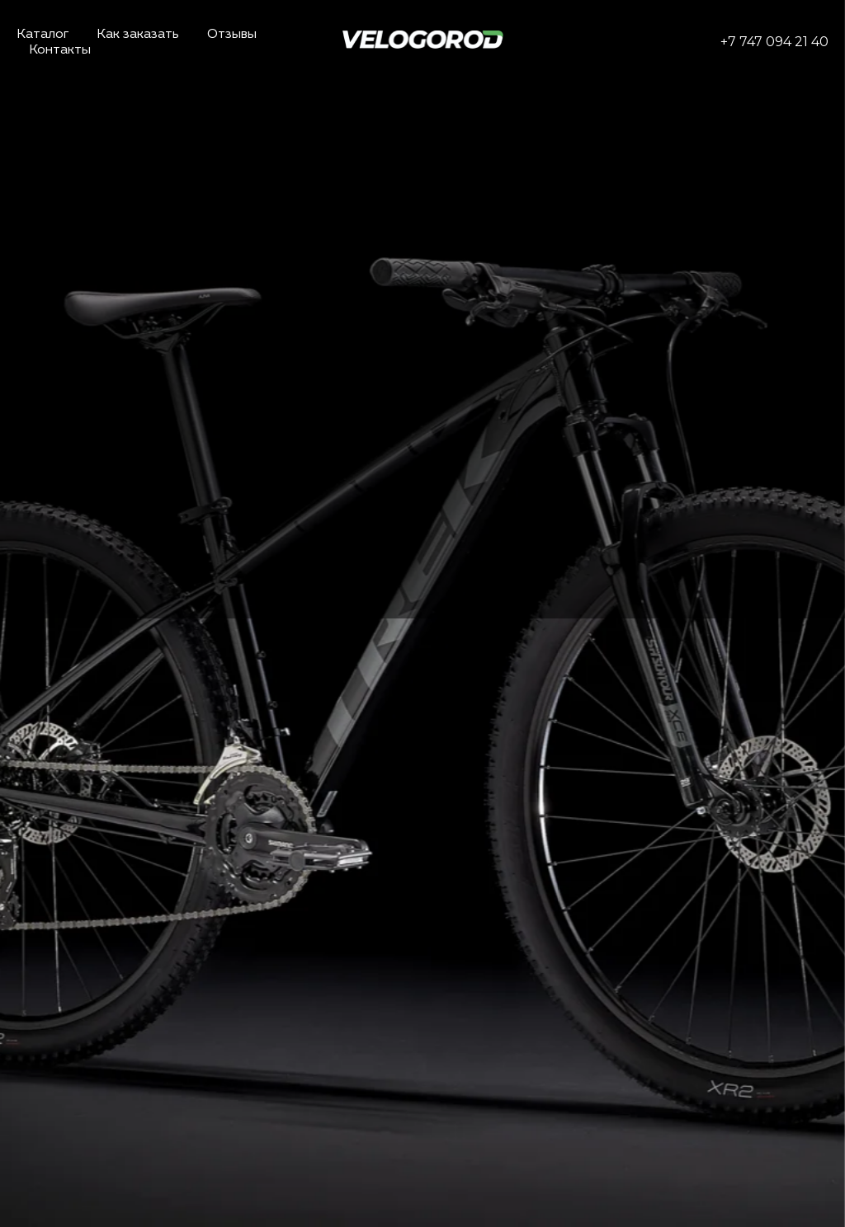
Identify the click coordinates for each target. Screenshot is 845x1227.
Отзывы (232, 34)
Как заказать (138, 34)
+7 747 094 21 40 (774, 41)
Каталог (42, 34)
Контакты (60, 50)
